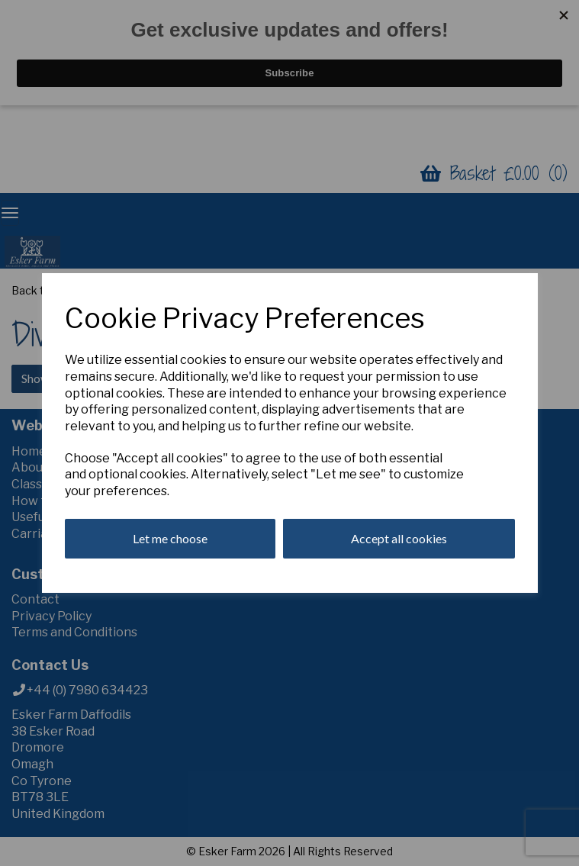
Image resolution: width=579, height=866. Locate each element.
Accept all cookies (399, 538)
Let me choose (170, 538)
